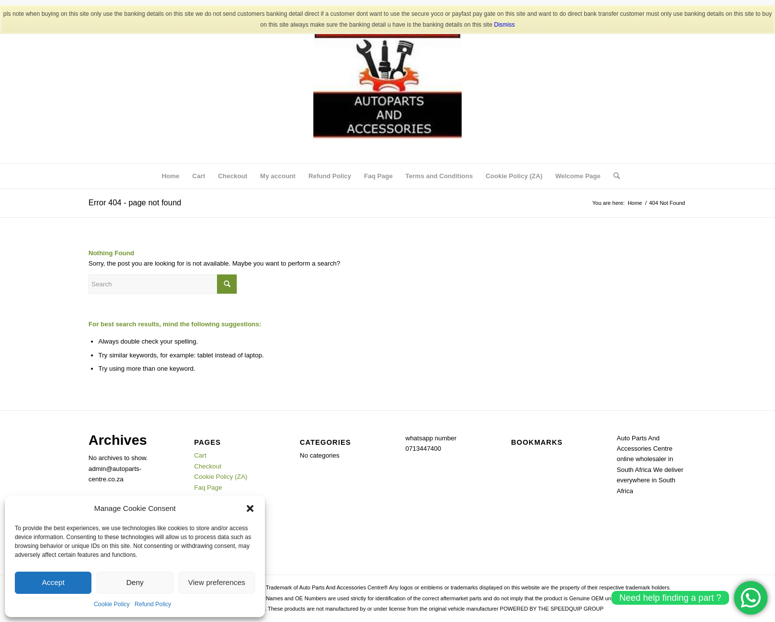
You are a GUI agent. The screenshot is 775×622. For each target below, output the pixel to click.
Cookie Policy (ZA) (514, 176)
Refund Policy (152, 604)
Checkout (232, 176)
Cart (198, 176)
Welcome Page (578, 176)
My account (278, 176)
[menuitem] (613, 176)
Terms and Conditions (439, 176)
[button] (250, 508)
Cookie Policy (112, 604)
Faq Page (378, 176)
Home (170, 176)
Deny (134, 582)
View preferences (217, 582)
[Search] (613, 176)
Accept (53, 582)
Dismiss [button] (504, 24)
